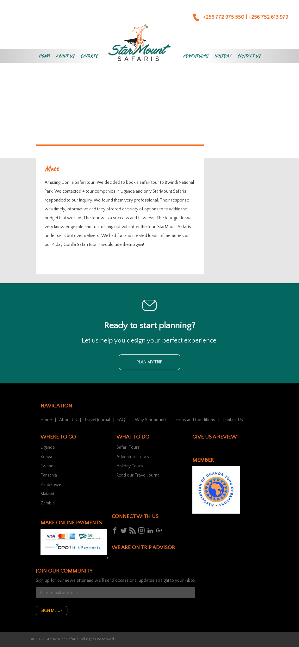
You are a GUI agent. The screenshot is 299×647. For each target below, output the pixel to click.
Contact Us (248, 56)
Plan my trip (149, 362)
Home (44, 56)
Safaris (89, 56)
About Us (65, 56)
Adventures (195, 56)
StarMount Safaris (62, 639)
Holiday (222, 56)
